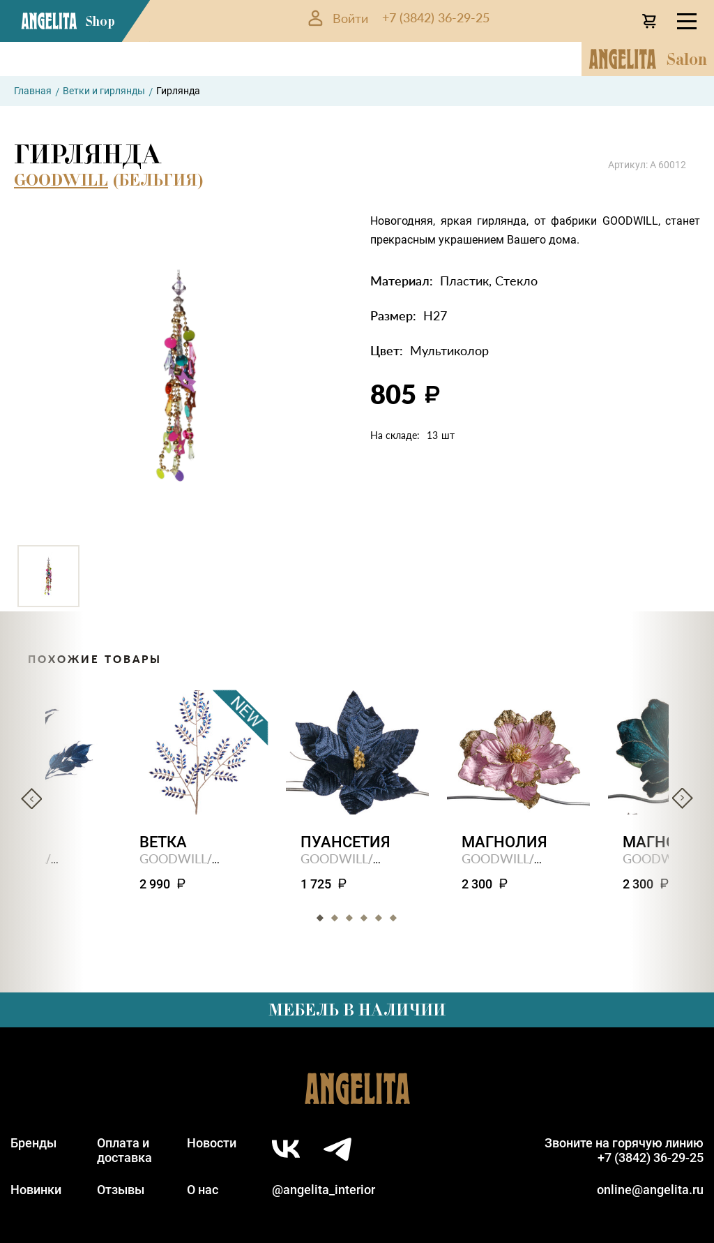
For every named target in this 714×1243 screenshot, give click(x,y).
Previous (31, 798)
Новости (211, 1143)
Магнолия (504, 842)
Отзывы (120, 1189)
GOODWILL (61, 179)
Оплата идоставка (124, 1150)
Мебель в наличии (357, 1009)
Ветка (163, 842)
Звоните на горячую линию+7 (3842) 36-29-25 (624, 1150)
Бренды (33, 1143)
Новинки (35, 1189)
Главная (33, 90)
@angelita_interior (323, 1189)
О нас (202, 1189)
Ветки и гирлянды (104, 90)
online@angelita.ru (650, 1189)
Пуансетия (345, 842)
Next (682, 798)
